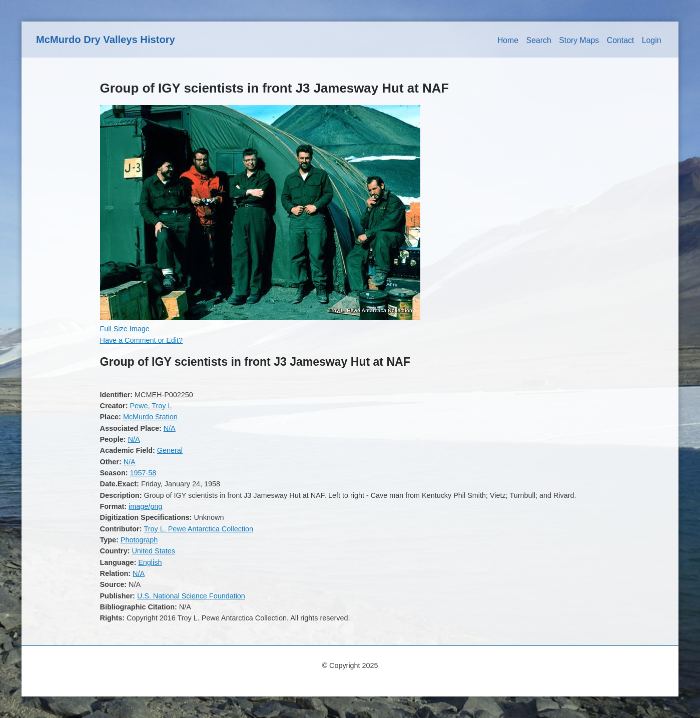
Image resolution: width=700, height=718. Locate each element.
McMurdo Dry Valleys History (105, 39)
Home (507, 40)
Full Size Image (125, 329)
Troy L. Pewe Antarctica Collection (198, 529)
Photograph (139, 540)
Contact (620, 40)
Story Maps (579, 40)
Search (538, 40)
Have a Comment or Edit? (141, 340)
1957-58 (143, 473)
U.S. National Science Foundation (191, 596)
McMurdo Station (150, 417)
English (150, 562)
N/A (170, 428)
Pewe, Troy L (151, 406)
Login (651, 40)
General (170, 450)
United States (153, 551)
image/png (145, 506)
